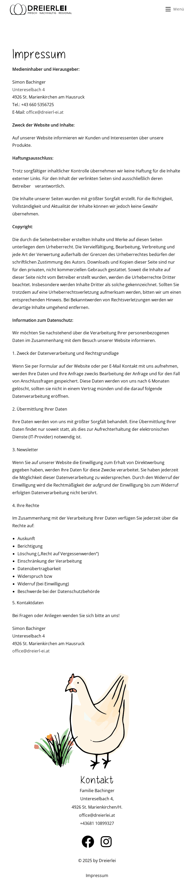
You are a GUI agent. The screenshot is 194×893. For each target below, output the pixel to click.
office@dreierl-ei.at (45, 112)
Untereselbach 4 (28, 89)
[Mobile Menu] (175, 9)
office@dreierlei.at (97, 815)
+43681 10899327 (97, 823)
